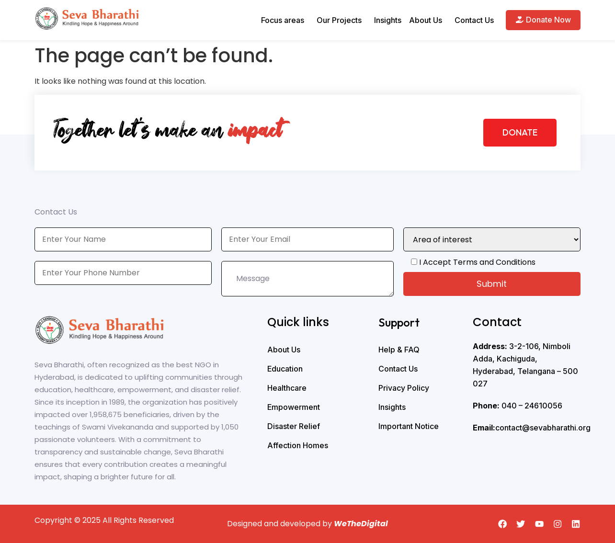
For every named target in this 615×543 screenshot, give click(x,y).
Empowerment (293, 407)
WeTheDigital (361, 523)
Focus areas (282, 20)
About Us (425, 20)
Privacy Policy (403, 388)
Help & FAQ (399, 349)
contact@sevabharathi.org (532, 427)
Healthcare (287, 388)
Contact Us (474, 20)
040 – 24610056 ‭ (518, 405)
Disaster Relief (293, 426)
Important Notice (408, 426)
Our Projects (339, 20)
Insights (387, 20)
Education (285, 368)
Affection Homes (297, 445)
